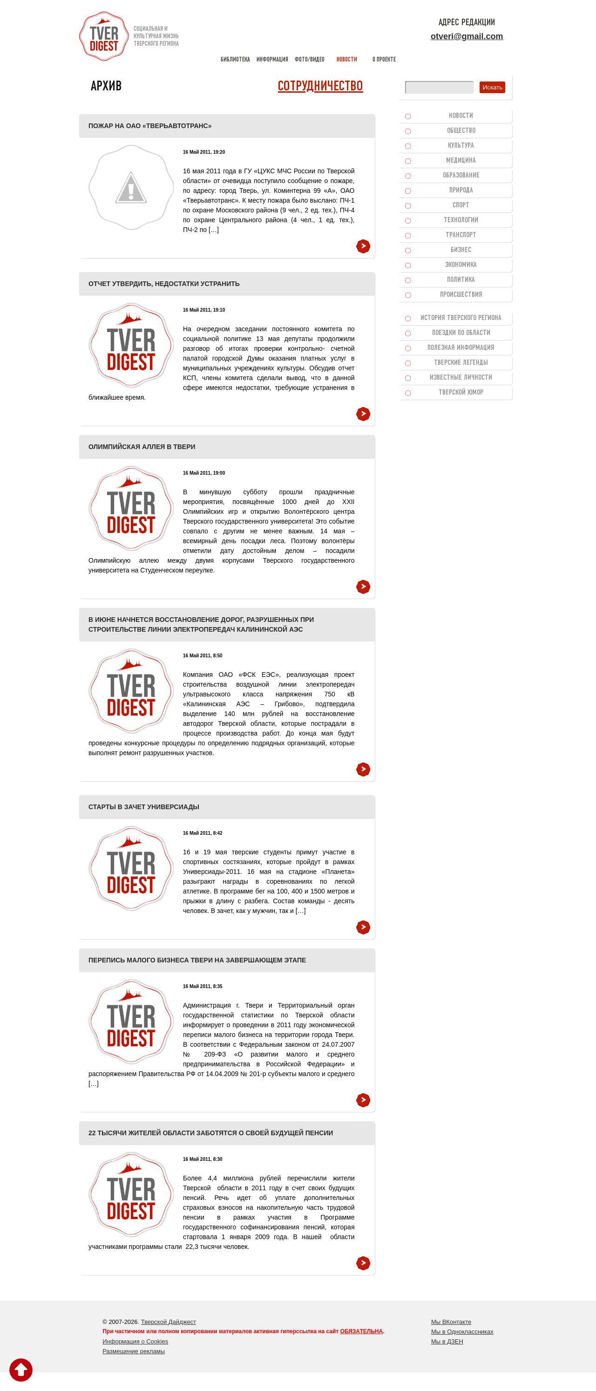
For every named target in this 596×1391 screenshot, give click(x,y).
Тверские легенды (461, 363)
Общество (461, 131)
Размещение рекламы (133, 1351)
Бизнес (461, 250)
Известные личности (461, 378)
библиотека (235, 37)
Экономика (461, 265)
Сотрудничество (320, 87)
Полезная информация (460, 348)
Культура (461, 146)
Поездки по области (461, 333)
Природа (461, 190)
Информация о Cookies (135, 1341)
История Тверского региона (460, 318)
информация (272, 37)
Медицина (461, 160)
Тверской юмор (461, 392)
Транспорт (461, 235)
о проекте (384, 37)
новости (347, 37)
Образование (461, 175)
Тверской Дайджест (168, 1321)
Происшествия (461, 295)
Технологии (461, 220)
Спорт (461, 205)
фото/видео (309, 37)
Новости (461, 116)
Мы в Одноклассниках (462, 1331)
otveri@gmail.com (467, 36)
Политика (461, 280)
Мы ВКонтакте (451, 1321)
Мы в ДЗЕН (447, 1341)
